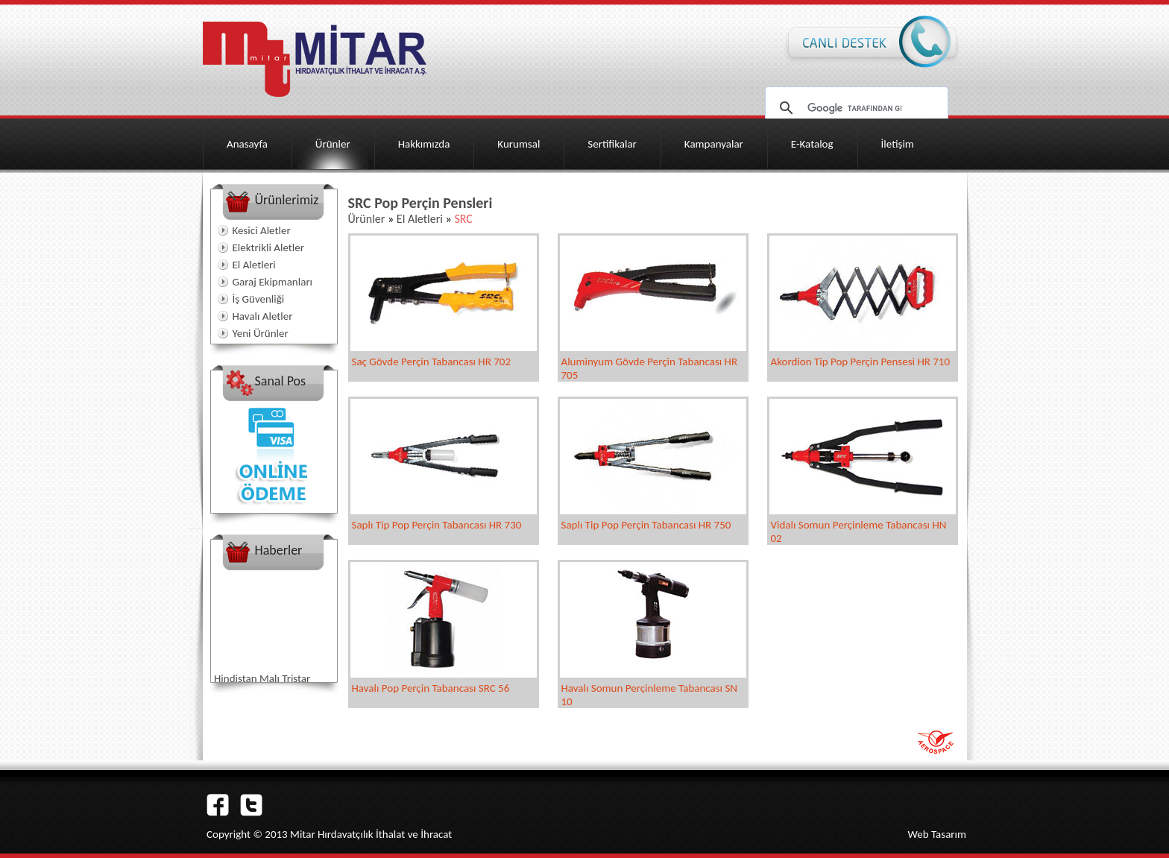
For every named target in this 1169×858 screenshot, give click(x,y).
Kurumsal (518, 144)
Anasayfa (247, 144)
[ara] (854, 108)
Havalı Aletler (263, 316)
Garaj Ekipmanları (273, 281)
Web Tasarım (936, 834)
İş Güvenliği (259, 299)
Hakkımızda (424, 144)
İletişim (897, 144)
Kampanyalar (713, 144)
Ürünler (332, 144)
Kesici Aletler (262, 230)
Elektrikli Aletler (268, 247)
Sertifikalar (612, 144)
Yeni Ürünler (261, 333)
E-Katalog (812, 144)
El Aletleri (254, 264)
